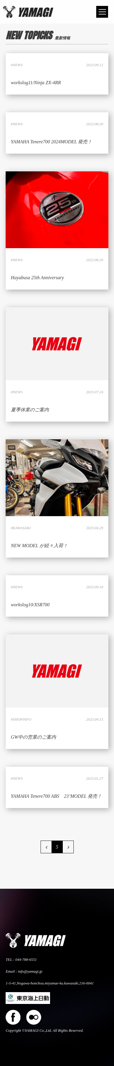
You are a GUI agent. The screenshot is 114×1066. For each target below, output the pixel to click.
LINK (57, 74)
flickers (33, 1017)
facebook (13, 1017)
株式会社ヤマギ (28, 12)
